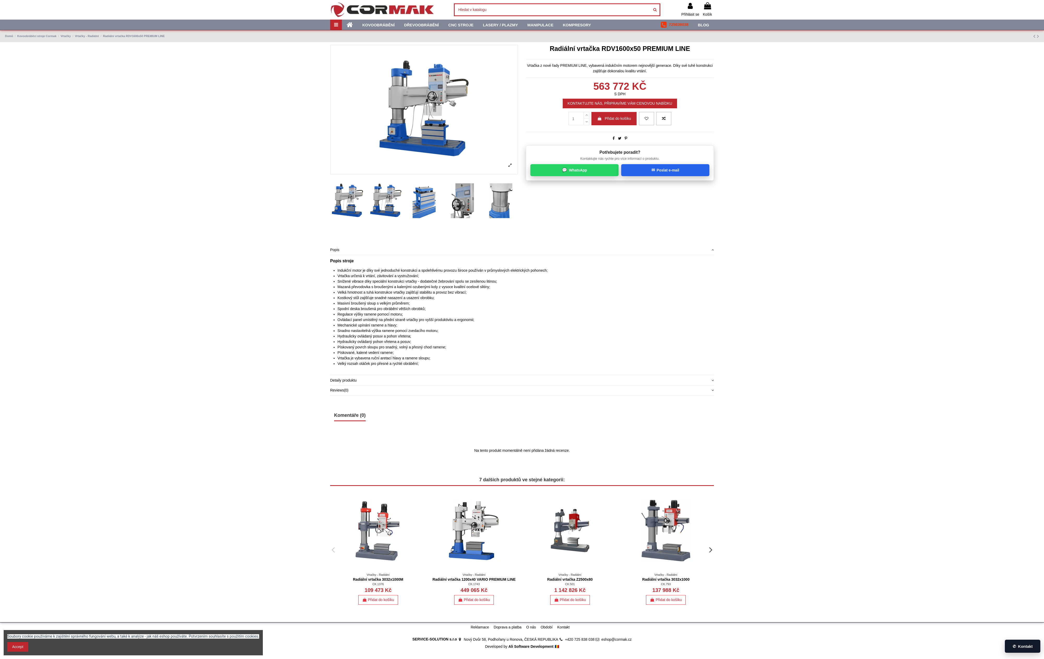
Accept (17, 647)
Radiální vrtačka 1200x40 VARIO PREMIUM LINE (474, 579)
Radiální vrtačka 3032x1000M (378, 579)
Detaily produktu (522, 380)
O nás (531, 627)
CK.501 (570, 584)
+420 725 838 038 (580, 639)
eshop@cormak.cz (616, 639)
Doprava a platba (507, 627)
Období (547, 627)
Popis (522, 250)
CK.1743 (474, 584)
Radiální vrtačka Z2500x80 (570, 579)
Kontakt (563, 627)
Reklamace (480, 627)
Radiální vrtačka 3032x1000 (666, 579)
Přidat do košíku (614, 118)
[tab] (522, 250)
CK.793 (666, 584)
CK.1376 (378, 584)
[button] (674, 25)
